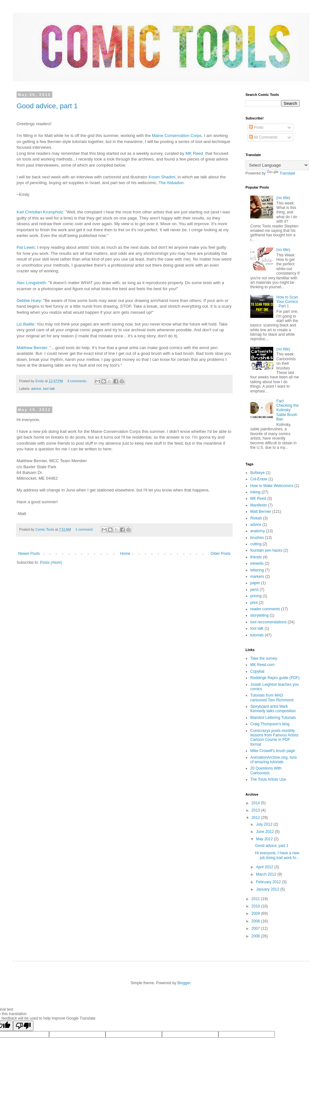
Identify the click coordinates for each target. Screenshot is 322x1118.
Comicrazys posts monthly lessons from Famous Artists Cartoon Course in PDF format (274, 737)
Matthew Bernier (32, 347)
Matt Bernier (260, 511)
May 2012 (265, 839)
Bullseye (257, 472)
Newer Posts (29, 553)
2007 (256, 928)
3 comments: (77, 381)
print (254, 602)
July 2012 (265, 824)
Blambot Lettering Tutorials (273, 717)
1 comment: (85, 529)
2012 (256, 817)
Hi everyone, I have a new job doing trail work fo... (277, 855)
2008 (256, 921)
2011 (256, 899)
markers (257, 576)
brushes (257, 537)
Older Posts (220, 553)
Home (125, 553)
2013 (256, 810)
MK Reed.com (262, 665)
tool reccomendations (268, 622)
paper (255, 583)
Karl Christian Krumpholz (40, 212)
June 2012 (265, 831)
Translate (281, 173)
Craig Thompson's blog (269, 724)
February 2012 (269, 882)
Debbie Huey (29, 300)
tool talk (49, 389)
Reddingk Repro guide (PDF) (275, 678)
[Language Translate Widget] (277, 165)
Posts (256, 127)
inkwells (257, 563)
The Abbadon (170, 182)
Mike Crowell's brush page (272, 751)
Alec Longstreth (31, 282)
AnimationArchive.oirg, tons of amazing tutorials (273, 759)
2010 (256, 906)
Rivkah (256, 518)
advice (36, 389)
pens (254, 589)
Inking (255, 492)
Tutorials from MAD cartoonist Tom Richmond (271, 697)
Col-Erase (258, 479)
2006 (256, 936)
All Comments (263, 137)
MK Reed (194, 153)
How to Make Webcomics (271, 486)
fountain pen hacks (266, 550)
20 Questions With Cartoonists (266, 770)
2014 (256, 803)
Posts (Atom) (51, 562)
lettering (257, 570)
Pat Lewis (26, 247)
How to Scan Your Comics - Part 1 (287, 302)
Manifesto (258, 505)
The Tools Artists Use (268, 779)
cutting (255, 544)
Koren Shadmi (162, 177)
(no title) (283, 198)
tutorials (257, 635)
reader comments (265, 609)
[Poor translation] (23, 1026)
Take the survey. (264, 658)
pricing (255, 596)
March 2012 (266, 874)
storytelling (259, 615)
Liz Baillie (25, 324)
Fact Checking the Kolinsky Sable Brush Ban (287, 410)
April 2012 (265, 867)
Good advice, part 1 (47, 106)
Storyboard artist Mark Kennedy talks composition (273, 708)
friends (256, 557)
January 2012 (268, 889)
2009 (256, 913)
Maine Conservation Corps (176, 135)
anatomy (257, 531)
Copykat (257, 671)
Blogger (183, 983)
